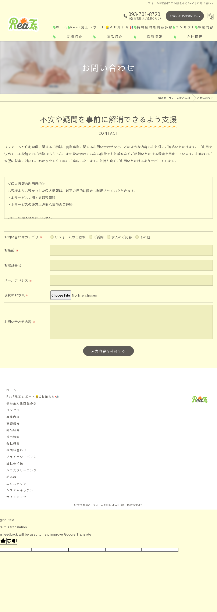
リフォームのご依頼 (70, 249)
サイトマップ (16, 499)
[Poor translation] (11, 543)
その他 (146, 249)
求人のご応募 (122, 249)
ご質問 (99, 249)
